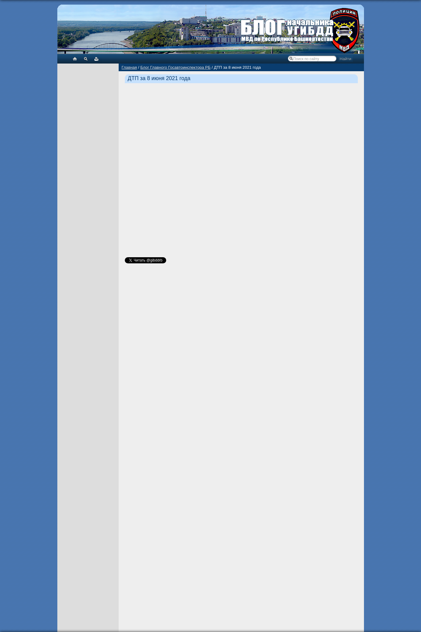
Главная (129, 67)
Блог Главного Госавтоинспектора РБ (175, 67)
